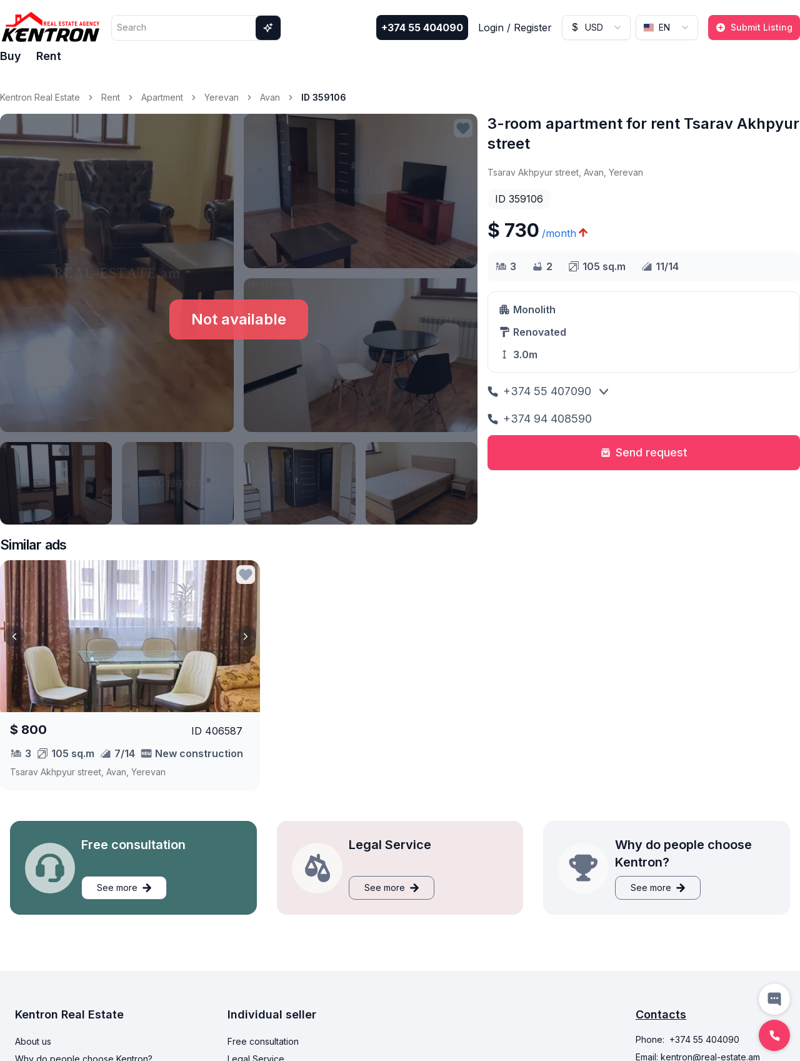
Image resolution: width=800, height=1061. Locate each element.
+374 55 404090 (422, 27)
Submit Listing (754, 27)
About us (33, 1041)
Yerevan (221, 97)
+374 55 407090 (539, 391)
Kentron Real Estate (40, 97)
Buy (10, 56)
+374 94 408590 (540, 418)
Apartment (162, 97)
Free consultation (263, 1041)
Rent (48, 56)
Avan (270, 97)
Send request (644, 452)
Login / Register (515, 27)
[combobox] (596, 27)
